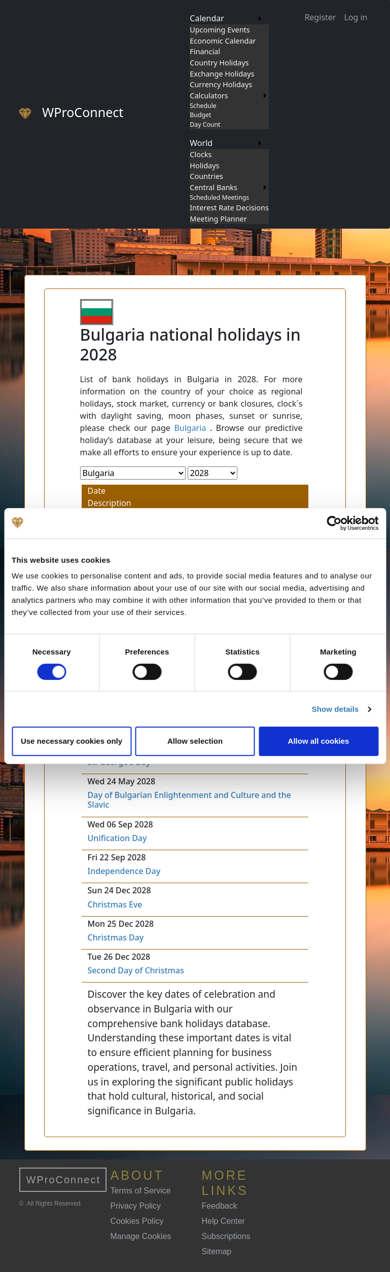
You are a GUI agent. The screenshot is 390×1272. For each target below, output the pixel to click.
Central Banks (213, 187)
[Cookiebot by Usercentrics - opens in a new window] (334, 523)
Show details (335, 709)
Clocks (200, 154)
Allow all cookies (318, 741)
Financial (205, 51)
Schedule (203, 105)
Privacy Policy (136, 1206)
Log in (355, 17)
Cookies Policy (137, 1221)
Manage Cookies (141, 1236)
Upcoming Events (220, 29)
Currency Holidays (221, 84)
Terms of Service (141, 1190)
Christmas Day (116, 937)
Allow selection (195, 741)
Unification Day (117, 838)
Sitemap (217, 1251)
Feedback (219, 1206)
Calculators (209, 95)
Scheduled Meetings (219, 197)
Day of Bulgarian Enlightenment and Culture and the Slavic (189, 799)
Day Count (205, 124)
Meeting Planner (218, 219)
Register (320, 17)
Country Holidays (219, 62)
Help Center (223, 1221)
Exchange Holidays (222, 74)
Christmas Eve (115, 904)
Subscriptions (226, 1236)
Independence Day (124, 871)
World (201, 143)
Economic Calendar (223, 41)
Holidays (204, 165)
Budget (200, 115)
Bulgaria (190, 427)
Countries (206, 176)
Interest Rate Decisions (229, 207)
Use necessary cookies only (71, 741)
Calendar (207, 18)
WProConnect (63, 1179)
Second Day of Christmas (136, 970)
